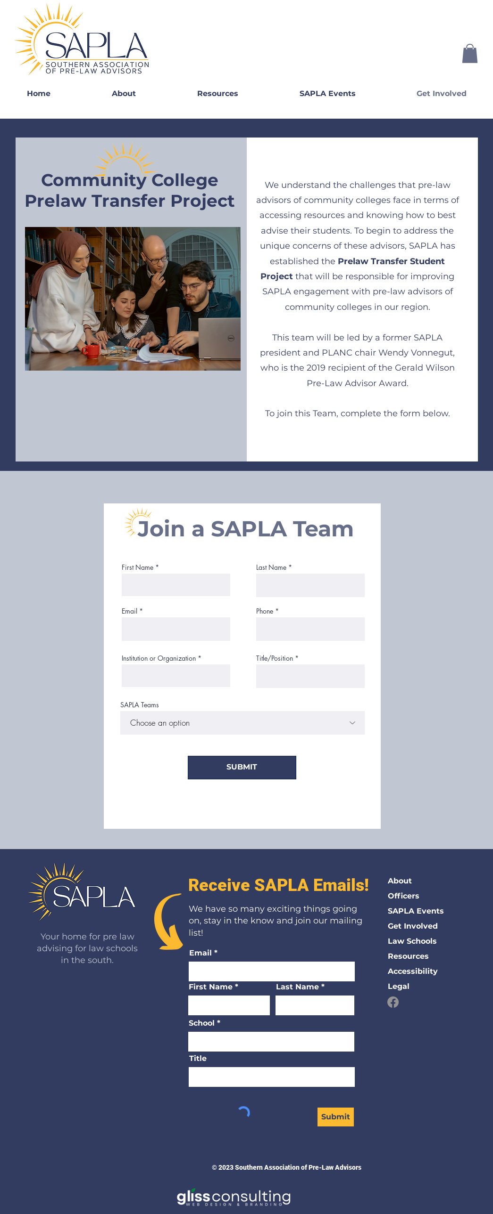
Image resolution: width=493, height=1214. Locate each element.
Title (198, 1058)
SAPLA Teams (139, 705)
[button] (470, 53)
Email (129, 611)
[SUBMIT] (242, 767)
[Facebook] (393, 1002)
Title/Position (274, 658)
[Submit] (335, 1117)
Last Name (271, 567)
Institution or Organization (159, 658)
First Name (137, 567)
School (202, 1023)
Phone (264, 611)
